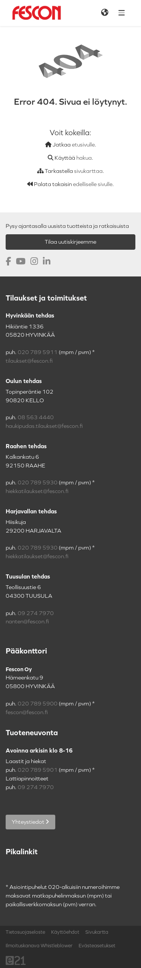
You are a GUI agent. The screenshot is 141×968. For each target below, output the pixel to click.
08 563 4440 (36, 417)
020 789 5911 (38, 352)
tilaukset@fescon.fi (29, 360)
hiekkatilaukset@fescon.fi (37, 491)
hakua (84, 157)
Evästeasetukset (97, 946)
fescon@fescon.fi (27, 712)
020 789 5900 (38, 703)
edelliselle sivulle (92, 184)
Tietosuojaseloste (25, 932)
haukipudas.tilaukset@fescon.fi (44, 426)
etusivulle (83, 144)
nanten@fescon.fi (27, 621)
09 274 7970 (36, 613)
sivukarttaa (88, 171)
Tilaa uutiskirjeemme (70, 241)
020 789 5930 (38, 482)
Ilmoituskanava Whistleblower (39, 946)
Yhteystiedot (30, 821)
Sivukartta (96, 932)
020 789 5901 (38, 769)
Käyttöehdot (65, 932)
